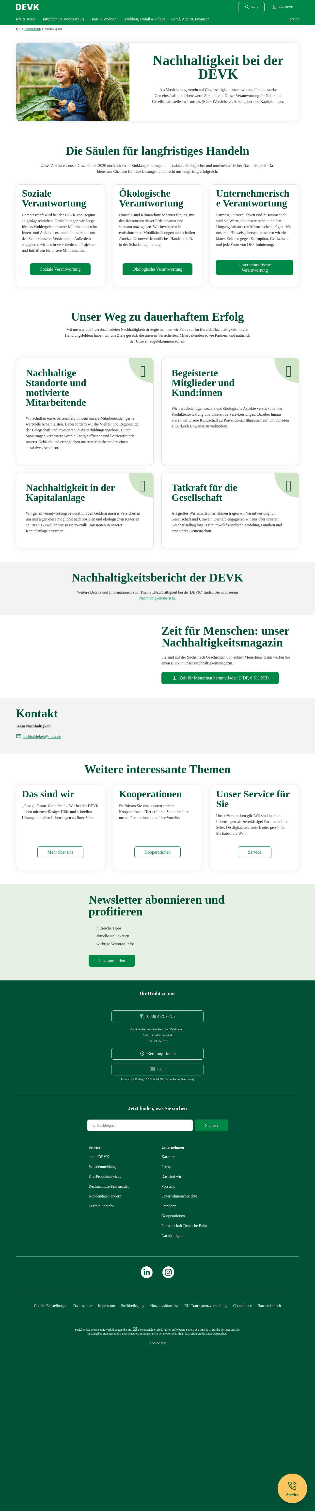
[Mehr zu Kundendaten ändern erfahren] (105, 1322)
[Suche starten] (211, 1252)
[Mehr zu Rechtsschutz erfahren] (109, 1312)
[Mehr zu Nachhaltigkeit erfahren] (173, 1362)
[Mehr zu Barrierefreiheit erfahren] (269, 1432)
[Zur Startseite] (18, 29)
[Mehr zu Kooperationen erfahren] (157, 978)
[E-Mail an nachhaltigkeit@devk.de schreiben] (38, 813)
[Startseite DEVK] (27, 7)
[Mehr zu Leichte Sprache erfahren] (101, 1332)
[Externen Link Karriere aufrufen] (167, 1283)
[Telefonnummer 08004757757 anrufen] (157, 1143)
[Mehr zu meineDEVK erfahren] (99, 1283)
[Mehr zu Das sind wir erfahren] (60, 978)
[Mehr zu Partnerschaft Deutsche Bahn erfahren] (184, 1352)
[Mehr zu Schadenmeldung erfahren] (102, 1293)
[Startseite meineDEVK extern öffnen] (282, 7)
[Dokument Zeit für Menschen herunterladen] (220, 728)
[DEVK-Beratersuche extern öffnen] (157, 1180)
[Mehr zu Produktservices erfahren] (105, 1303)
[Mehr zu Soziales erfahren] (60, 319)
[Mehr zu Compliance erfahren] (242, 1432)
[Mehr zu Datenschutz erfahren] (82, 1432)
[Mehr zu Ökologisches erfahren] (157, 319)
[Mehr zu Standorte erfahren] (168, 1332)
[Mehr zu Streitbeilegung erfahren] (132, 1432)
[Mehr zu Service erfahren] (254, 978)
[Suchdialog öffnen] (251, 7)
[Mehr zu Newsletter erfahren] (112, 1087)
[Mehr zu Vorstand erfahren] (168, 1312)
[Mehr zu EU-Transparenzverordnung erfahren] (205, 1432)
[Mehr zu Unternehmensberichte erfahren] (157, 648)
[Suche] (120, 1251)
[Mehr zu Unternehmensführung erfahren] (254, 317)
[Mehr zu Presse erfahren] (166, 1293)
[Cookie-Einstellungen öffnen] (50, 1432)
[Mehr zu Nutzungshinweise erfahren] (164, 1432)
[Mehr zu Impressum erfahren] (106, 1432)
